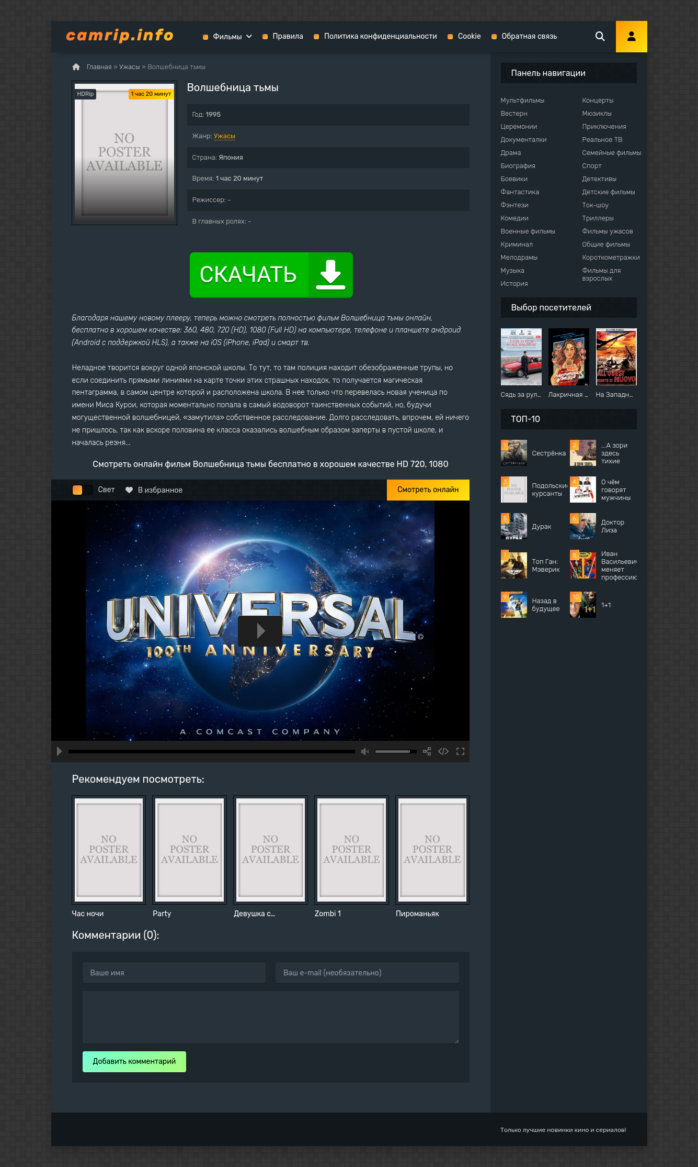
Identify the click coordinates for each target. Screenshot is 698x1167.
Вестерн (514, 113)
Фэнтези (515, 205)
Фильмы (227, 36)
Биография (518, 166)
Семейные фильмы (612, 153)
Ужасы (225, 136)
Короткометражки (611, 257)
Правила (288, 36)
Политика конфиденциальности (380, 36)
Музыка (513, 270)
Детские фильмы (608, 192)
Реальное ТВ (602, 139)
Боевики (514, 179)
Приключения (604, 126)
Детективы (599, 179)
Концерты (598, 100)
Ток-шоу (595, 205)
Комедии (515, 218)
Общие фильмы (606, 244)
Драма (511, 153)
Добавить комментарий (134, 1061)
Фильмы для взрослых (601, 274)
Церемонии (519, 126)
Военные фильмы (528, 231)
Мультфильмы (523, 100)
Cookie (469, 36)
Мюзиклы (597, 113)
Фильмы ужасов (607, 231)
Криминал (517, 244)
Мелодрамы (519, 257)
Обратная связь (529, 36)
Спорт (592, 166)
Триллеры (598, 218)
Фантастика (520, 192)
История (514, 283)
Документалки (524, 139)
